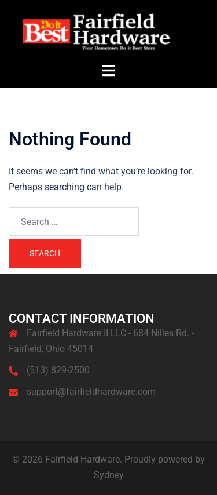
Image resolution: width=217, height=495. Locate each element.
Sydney (109, 475)
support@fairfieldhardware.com (91, 391)
